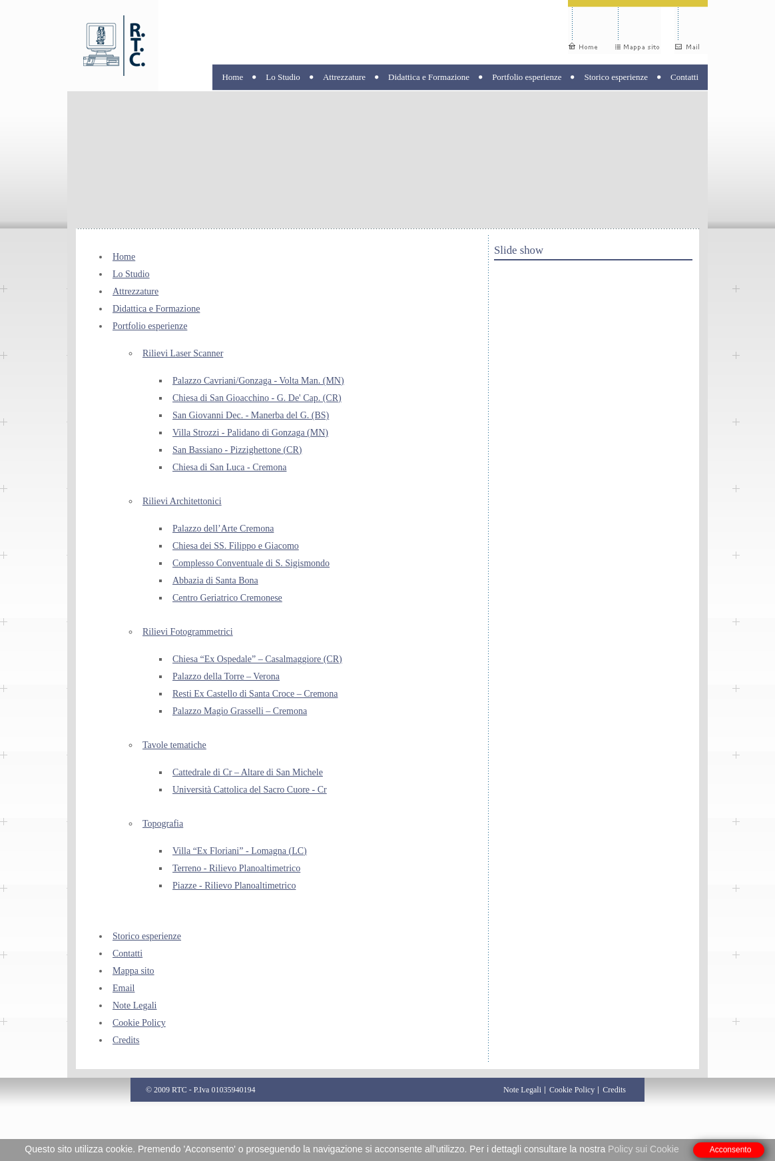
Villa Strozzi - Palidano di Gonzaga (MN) (250, 433)
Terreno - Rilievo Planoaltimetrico (236, 868)
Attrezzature (344, 77)
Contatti (684, 77)
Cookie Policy (139, 1023)
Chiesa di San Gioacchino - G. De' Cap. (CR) (257, 398)
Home (232, 77)
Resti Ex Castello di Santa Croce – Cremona (255, 694)
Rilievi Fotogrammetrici (187, 632)
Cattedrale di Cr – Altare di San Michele (247, 772)
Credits (126, 1040)
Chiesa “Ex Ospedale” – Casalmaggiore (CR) (257, 659)
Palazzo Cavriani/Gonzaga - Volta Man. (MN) (258, 381)
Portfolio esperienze (526, 77)
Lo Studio (283, 77)
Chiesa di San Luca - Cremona (229, 467)
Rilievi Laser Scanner (182, 353)
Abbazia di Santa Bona (215, 580)
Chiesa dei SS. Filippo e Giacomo (235, 546)
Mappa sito (133, 971)
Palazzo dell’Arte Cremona (223, 529)
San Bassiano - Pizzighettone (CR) (237, 450)
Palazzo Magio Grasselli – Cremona (239, 711)
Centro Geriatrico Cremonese (227, 598)
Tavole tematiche (174, 745)
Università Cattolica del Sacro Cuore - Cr (249, 790)
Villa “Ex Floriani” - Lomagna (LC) (239, 851)
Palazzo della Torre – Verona (226, 676)
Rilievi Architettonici (182, 501)
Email (123, 988)
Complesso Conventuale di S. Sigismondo (251, 563)
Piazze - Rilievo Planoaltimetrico (234, 886)
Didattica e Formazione (428, 77)
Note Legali (134, 1005)
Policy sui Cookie (643, 1149)
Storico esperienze (616, 77)
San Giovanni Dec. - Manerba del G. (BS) (250, 415)
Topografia (162, 824)
